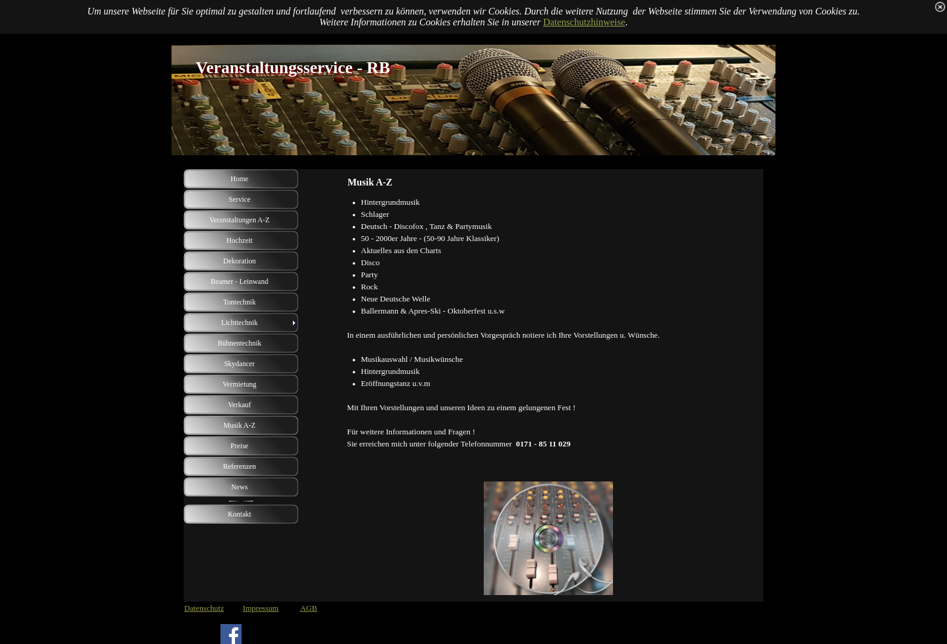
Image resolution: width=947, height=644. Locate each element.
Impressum (260, 608)
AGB (308, 608)
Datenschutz (204, 608)
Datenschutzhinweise (584, 22)
